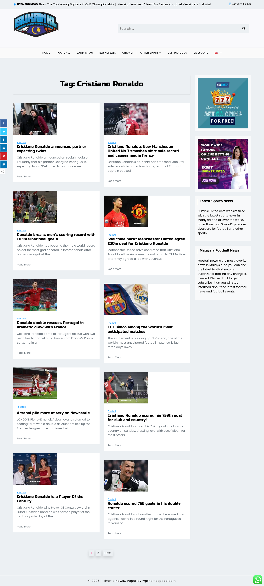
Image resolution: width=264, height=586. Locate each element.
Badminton (85, 52)
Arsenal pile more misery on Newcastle (53, 413)
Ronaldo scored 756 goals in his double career (144, 505)
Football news (208, 261)
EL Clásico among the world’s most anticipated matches (140, 329)
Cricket (128, 52)
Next (107, 553)
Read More (24, 176)
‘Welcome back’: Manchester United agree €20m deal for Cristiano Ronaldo (146, 241)
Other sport (149, 52)
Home (46, 52)
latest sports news (223, 215)
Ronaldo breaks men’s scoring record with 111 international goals (56, 237)
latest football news (217, 269)
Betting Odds (177, 52)
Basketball (108, 52)
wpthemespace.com (159, 581)
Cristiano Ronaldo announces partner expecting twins (51, 149)
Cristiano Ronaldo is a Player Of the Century (50, 499)
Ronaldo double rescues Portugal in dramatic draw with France (50, 325)
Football (63, 52)
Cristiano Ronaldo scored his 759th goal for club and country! (145, 417)
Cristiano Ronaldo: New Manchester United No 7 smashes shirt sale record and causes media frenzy (143, 151)
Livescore (201, 52)
